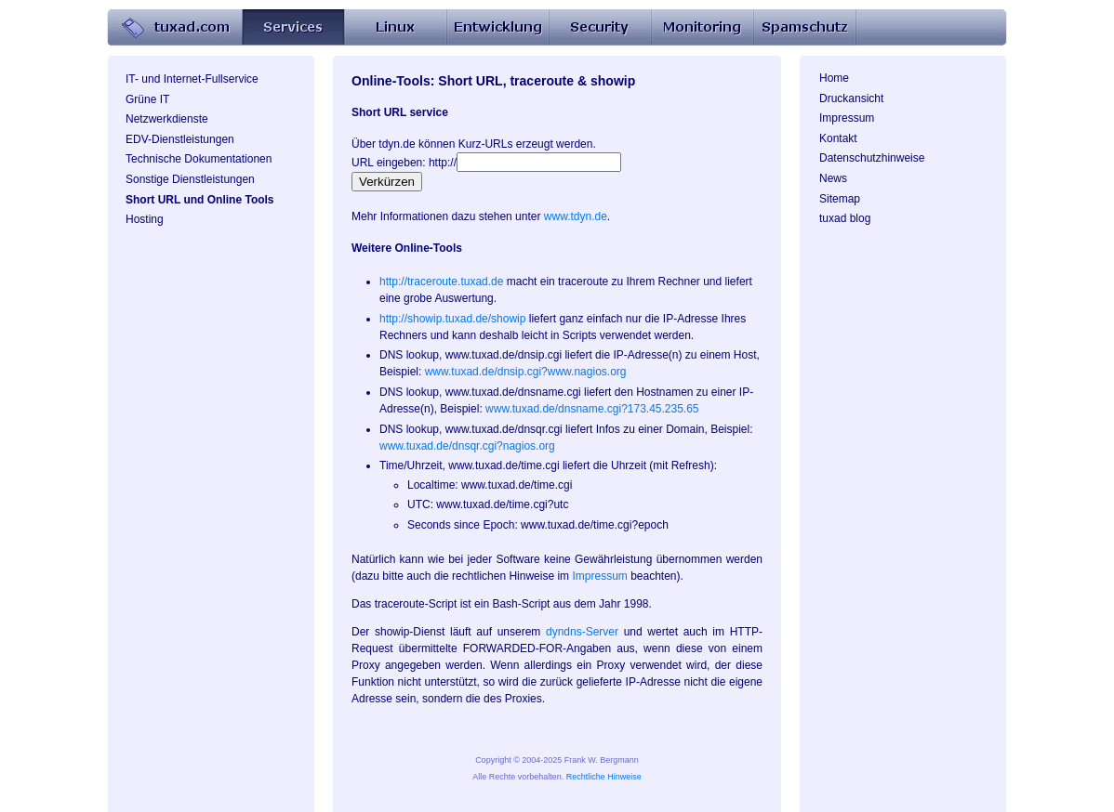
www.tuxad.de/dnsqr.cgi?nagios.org (467, 445)
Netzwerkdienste (167, 118)
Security (600, 27)
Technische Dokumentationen (199, 158)
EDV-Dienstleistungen (180, 139)
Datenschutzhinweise (871, 157)
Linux (395, 27)
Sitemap (839, 198)
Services (293, 27)
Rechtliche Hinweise (604, 776)
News (833, 178)
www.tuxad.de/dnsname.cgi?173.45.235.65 (592, 408)
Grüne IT (147, 99)
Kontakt (838, 138)
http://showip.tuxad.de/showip (452, 318)
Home (174, 27)
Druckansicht (851, 98)
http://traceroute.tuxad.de (441, 281)
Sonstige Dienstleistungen (190, 179)
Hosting (145, 219)
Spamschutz (804, 27)
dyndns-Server (582, 631)
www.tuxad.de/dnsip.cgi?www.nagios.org (526, 371)
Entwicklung (497, 27)
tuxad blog (844, 218)
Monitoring (702, 27)
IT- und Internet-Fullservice (192, 78)
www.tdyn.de (575, 216)
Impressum (846, 117)
